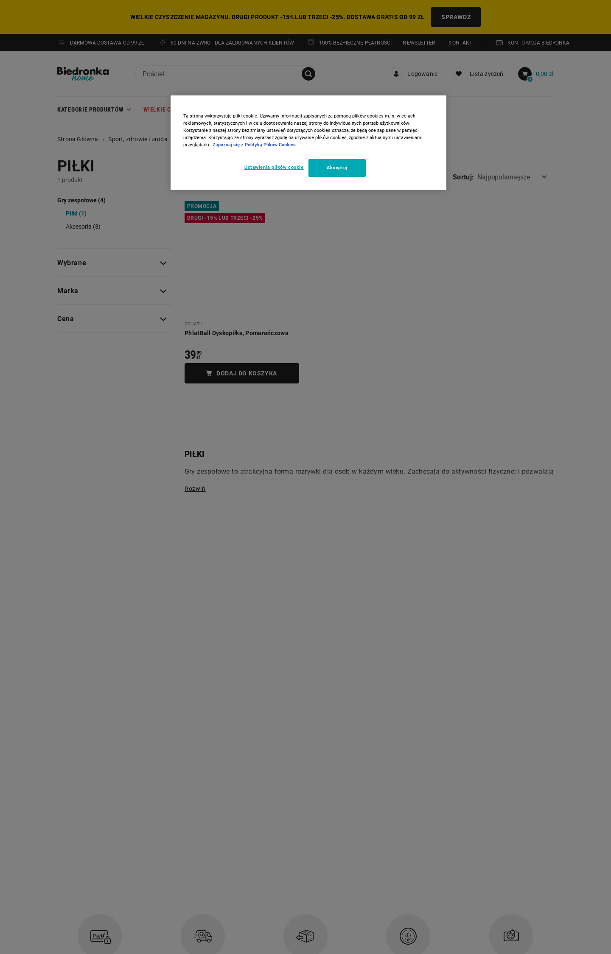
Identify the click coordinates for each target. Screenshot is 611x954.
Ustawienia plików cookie (274, 167)
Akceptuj (337, 168)
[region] (308, 142)
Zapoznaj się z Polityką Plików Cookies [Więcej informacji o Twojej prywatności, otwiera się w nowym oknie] (254, 145)
